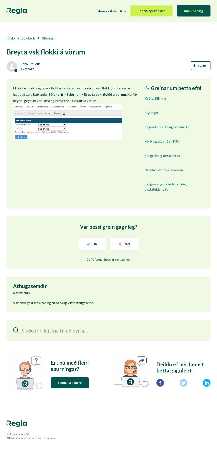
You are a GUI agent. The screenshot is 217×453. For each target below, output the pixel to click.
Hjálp (11, 38)
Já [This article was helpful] (95, 244)
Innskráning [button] (193, 11)
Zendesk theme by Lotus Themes (35, 438)
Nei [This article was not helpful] (127, 244)
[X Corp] (183, 383)
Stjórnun (48, 38)
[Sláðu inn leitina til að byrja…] (108, 330)
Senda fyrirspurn (151, 11)
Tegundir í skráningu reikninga (167, 127)
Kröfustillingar (155, 98)
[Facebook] (160, 383)
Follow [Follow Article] (200, 65)
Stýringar (151, 112)
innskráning (42, 303)
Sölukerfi (28, 38)
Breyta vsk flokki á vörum (164, 170)
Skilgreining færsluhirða (162, 155)
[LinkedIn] (206, 383)
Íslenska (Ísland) (109, 11)
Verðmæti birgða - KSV (162, 141)
